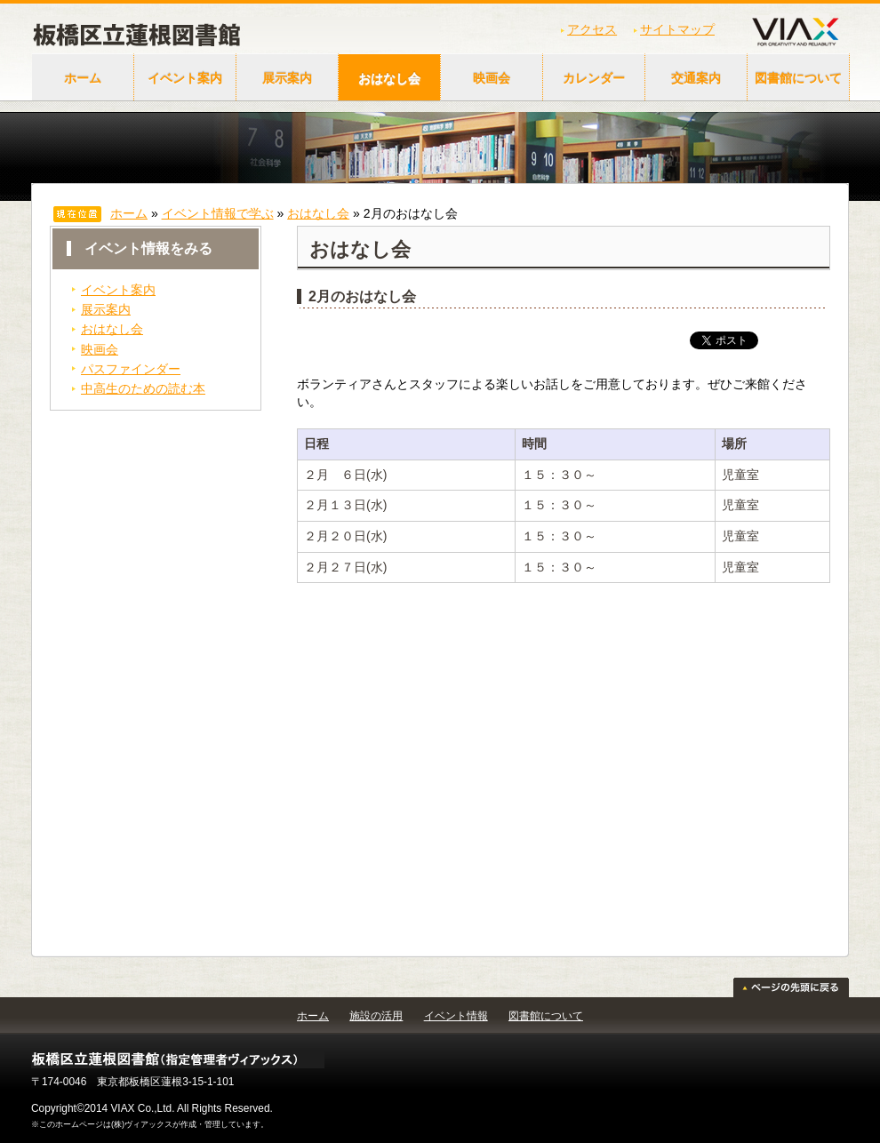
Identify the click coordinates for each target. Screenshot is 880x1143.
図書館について (798, 78)
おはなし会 (389, 78)
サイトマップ (677, 29)
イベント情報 (456, 1016)
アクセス (592, 29)
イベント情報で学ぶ (218, 213)
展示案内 (287, 78)
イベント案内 (185, 78)
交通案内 (696, 78)
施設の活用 (376, 1016)
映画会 (491, 78)
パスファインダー (130, 369)
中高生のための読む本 (143, 388)
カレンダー (594, 78)
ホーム (82, 78)
